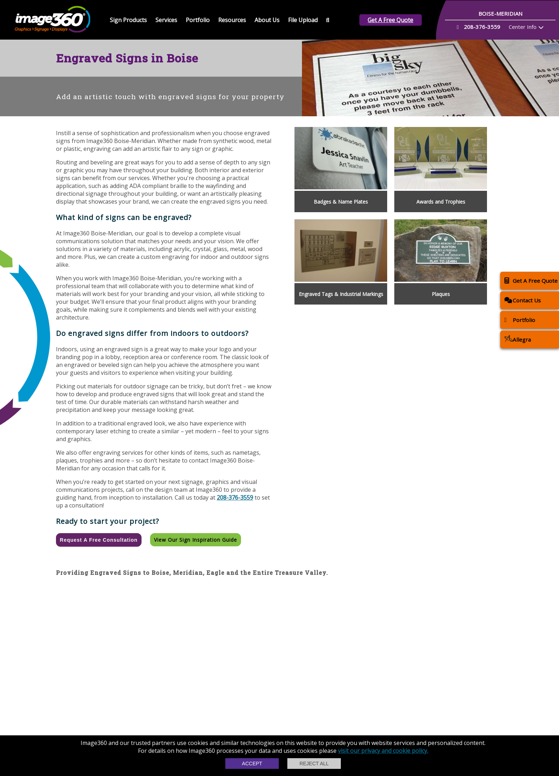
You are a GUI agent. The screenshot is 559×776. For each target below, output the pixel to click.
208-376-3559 (235, 497)
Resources (232, 20)
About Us (267, 20)
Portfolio (198, 20)
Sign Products (128, 20)
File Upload (303, 20)
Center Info (523, 26)
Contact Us (522, 300)
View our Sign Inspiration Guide (195, 539)
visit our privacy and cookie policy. (383, 751)
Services (166, 20)
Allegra (517, 339)
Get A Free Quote (390, 20)
